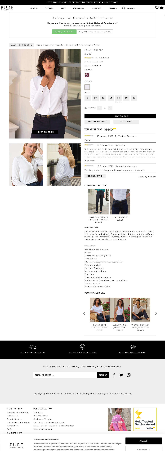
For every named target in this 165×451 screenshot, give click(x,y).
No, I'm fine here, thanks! (95, 31)
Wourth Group (40, 390)
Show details (40, 446)
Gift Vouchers (14, 414)
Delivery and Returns (17, 386)
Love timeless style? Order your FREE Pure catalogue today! (82, 2)
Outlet (113, 8)
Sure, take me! (64, 31)
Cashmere (78, 8)
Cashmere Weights (43, 393)
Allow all (144, 427)
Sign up (103, 349)
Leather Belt (120, 191)
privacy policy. (124, 368)
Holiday (96, 8)
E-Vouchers (13, 410)
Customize (143, 435)
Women (49, 8)
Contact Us (12, 400)
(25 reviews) (96, 58)
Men (63, 8)
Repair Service (14, 393)
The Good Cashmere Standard (49, 396)
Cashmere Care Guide (18, 396)
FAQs (9, 403)
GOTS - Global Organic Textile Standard (53, 400)
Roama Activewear (43, 403)
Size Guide (12, 390)
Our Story (38, 386)
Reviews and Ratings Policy (21, 417)
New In (34, 8)
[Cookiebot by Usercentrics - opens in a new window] (16, 446)
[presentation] (82, 359)
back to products (21, 45)
